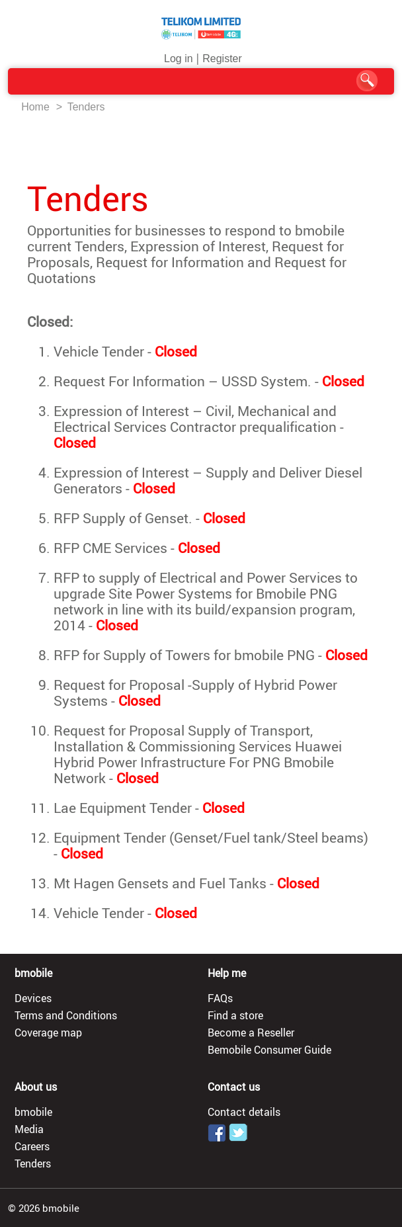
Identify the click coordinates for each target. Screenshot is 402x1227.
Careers (32, 1146)
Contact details (244, 1112)
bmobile (33, 1112)
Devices (33, 998)
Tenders (86, 106)
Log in (178, 58)
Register (222, 58)
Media (29, 1129)
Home (35, 106)
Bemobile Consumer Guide (269, 1049)
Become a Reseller (251, 1032)
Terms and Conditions (66, 1015)
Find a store (235, 1015)
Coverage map (48, 1032)
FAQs (220, 998)
